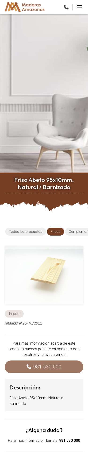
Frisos (14, 313)
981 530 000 (47, 367)
